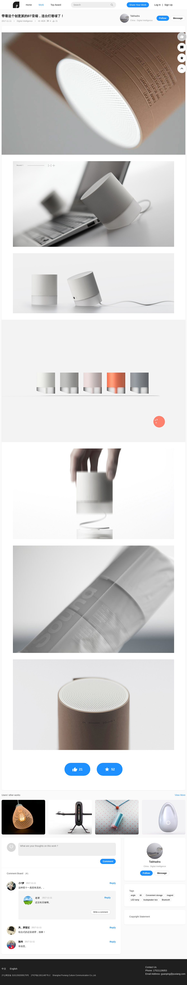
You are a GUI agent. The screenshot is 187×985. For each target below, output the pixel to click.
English (13, 968)
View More (180, 795)
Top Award (56, 5)
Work (41, 5)
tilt (141, 895)
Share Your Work (137, 5)
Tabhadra (135, 16)
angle (133, 895)
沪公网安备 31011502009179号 (15, 975)
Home (29, 5)
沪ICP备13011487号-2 (40, 975)
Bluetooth (166, 900)
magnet (170, 895)
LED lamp (135, 900)
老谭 (37, 898)
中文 (4, 968)
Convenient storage (154, 895)
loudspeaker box (150, 900)
